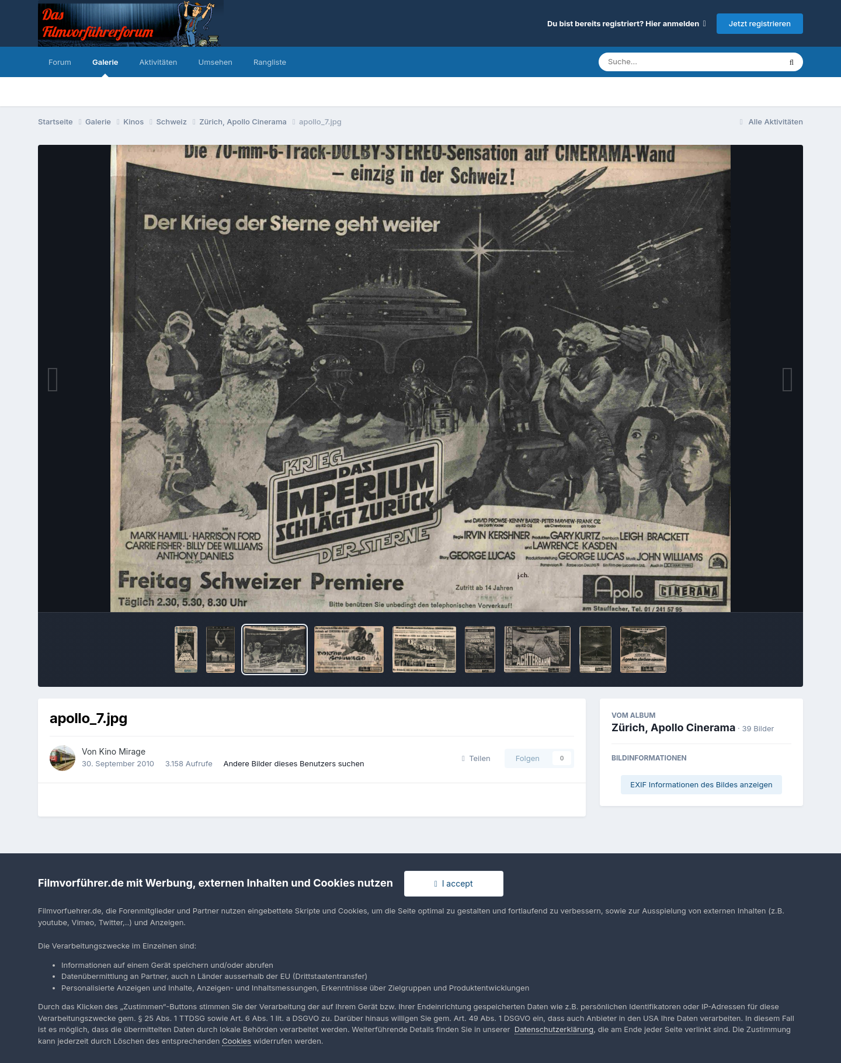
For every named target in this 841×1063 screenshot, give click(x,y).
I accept (454, 883)
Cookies (236, 1040)
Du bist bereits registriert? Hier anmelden (626, 23)
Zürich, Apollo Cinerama (673, 727)
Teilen (476, 758)
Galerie (105, 67)
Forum (59, 62)
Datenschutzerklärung (554, 1029)
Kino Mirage (122, 751)
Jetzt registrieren (760, 23)
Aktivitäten (159, 62)
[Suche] (666, 62)
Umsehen (215, 62)
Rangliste (269, 62)
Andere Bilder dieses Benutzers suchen (293, 763)
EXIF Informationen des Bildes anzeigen (701, 784)
